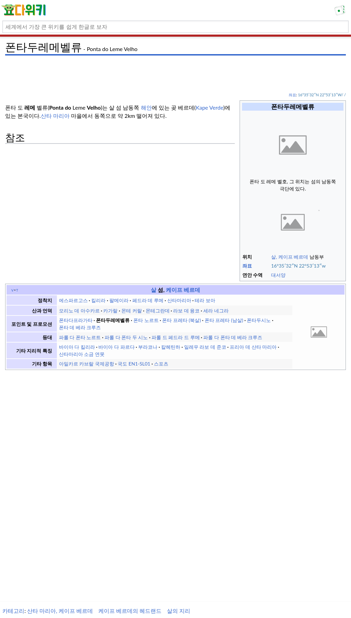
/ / (337, 94)
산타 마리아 (55, 115)
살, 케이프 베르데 (289, 257)
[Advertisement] (175, 73)
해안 (146, 107)
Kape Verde (209, 107)
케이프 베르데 (182, 289)
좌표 (292, 94)
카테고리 (13, 610)
